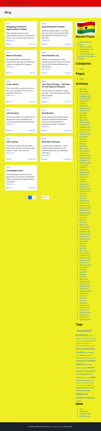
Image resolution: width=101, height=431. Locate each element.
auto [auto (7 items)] (84, 341)
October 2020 (84, 110)
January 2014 (84, 255)
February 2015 (84, 227)
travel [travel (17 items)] (85, 394)
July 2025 (82, 103)
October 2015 (84, 210)
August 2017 (83, 177)
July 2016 (82, 194)
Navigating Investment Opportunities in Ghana (16, 28)
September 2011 (85, 312)
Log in (81, 409)
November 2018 (85, 158)
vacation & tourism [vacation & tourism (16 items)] (85, 397)
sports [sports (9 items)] (90, 385)
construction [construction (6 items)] (86, 346)
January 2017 (84, 187)
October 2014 (84, 236)
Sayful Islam (68, 427)
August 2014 (83, 241)
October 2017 (84, 175)
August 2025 (83, 101)
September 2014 (85, 239)
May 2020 (82, 115)
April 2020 (83, 118)
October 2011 (84, 310)
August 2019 (83, 137)
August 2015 (83, 215)
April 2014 (83, 248)
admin (10, 44)
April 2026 (83, 89)
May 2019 (82, 144)
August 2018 (83, 165)
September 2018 (85, 163)
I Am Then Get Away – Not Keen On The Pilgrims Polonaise (56, 85)
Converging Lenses (14, 170)
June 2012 (83, 298)
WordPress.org (84, 416)
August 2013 (83, 267)
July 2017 (82, 179)
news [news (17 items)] (93, 377)
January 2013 (84, 284)
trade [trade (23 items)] (79, 394)
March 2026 (83, 91)
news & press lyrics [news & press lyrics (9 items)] (83, 380)
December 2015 (85, 206)
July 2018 (82, 168)
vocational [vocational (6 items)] (78, 400)
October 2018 (84, 160)
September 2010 (85, 320)
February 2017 (84, 184)
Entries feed (83, 411)
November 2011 (85, 308)
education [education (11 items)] (80, 349)
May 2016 (82, 198)
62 (43, 197)
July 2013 (82, 270)
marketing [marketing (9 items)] (79, 374)
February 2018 (84, 172)
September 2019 (85, 134)
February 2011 (84, 317)
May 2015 (82, 220)
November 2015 (85, 208)
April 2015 (83, 222)
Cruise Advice (12, 84)
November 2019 (85, 129)
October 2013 (84, 263)
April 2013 (83, 277)
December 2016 (85, 189)
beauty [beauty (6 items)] (77, 343)
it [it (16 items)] (94, 371)
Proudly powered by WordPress (39, 427)
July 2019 (82, 139)
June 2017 (83, 182)
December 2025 (85, 96)
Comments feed (85, 414)
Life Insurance (12, 113)
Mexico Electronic (14, 55)
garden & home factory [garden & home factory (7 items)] (88, 358)
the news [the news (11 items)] (86, 390)
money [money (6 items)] (84, 377)
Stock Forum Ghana (18, 3)
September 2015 (85, 213)
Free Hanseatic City (50, 55)
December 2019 (85, 127)
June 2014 (83, 244)
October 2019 (84, 132)
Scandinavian (48, 113)
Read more (10, 40)
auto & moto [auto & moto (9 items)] (90, 341)
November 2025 (85, 99)
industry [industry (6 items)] (90, 364)
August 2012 (83, 293)
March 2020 (83, 120)
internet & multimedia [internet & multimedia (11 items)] (85, 371)
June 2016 (83, 196)
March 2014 (83, 251)
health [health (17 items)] (79, 364)
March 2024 (83, 106)
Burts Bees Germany (51, 142)
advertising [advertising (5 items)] (78, 341)
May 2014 (82, 246)
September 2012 (85, 291)
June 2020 (83, 113)
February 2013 (84, 282)
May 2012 (82, 301)
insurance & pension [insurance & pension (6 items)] (81, 368)
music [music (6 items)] (88, 377)
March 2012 (83, 303)
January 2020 (84, 125)
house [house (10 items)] (85, 364)
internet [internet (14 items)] (91, 367)
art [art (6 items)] (82, 341)
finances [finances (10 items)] (83, 355)
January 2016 (84, 203)
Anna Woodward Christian (53, 27)
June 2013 (83, 272)
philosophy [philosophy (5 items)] (91, 383)
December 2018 (85, 156)
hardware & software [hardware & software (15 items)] (86, 360)
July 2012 (82, 296)
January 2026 (84, 94)
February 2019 (84, 151)
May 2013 (82, 274)
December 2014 (85, 232)
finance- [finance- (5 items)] (77, 355)
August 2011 (83, 315)
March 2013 (83, 279)
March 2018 (83, 170)
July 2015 (82, 217)
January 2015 (84, 229)
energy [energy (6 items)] (87, 352)
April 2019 (83, 146)
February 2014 (84, 253)
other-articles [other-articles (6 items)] (84, 383)
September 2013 (85, 265)
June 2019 (83, 141)
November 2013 (85, 260)
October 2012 (84, 289)
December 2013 (85, 258)
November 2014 (85, 234)
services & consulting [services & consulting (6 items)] (81, 385)
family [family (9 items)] (91, 352)
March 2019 (83, 149)
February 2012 (84, 305)
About (93, 3)
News (8, 24)
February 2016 (84, 201)
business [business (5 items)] (82, 343)
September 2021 (85, 108)
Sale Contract (12, 142)
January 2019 (84, 153)
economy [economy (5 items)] (92, 346)
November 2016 (85, 191)
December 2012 (85, 286)
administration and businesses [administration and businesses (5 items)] (89, 338)
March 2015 (83, 225)
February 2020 (84, 122)
